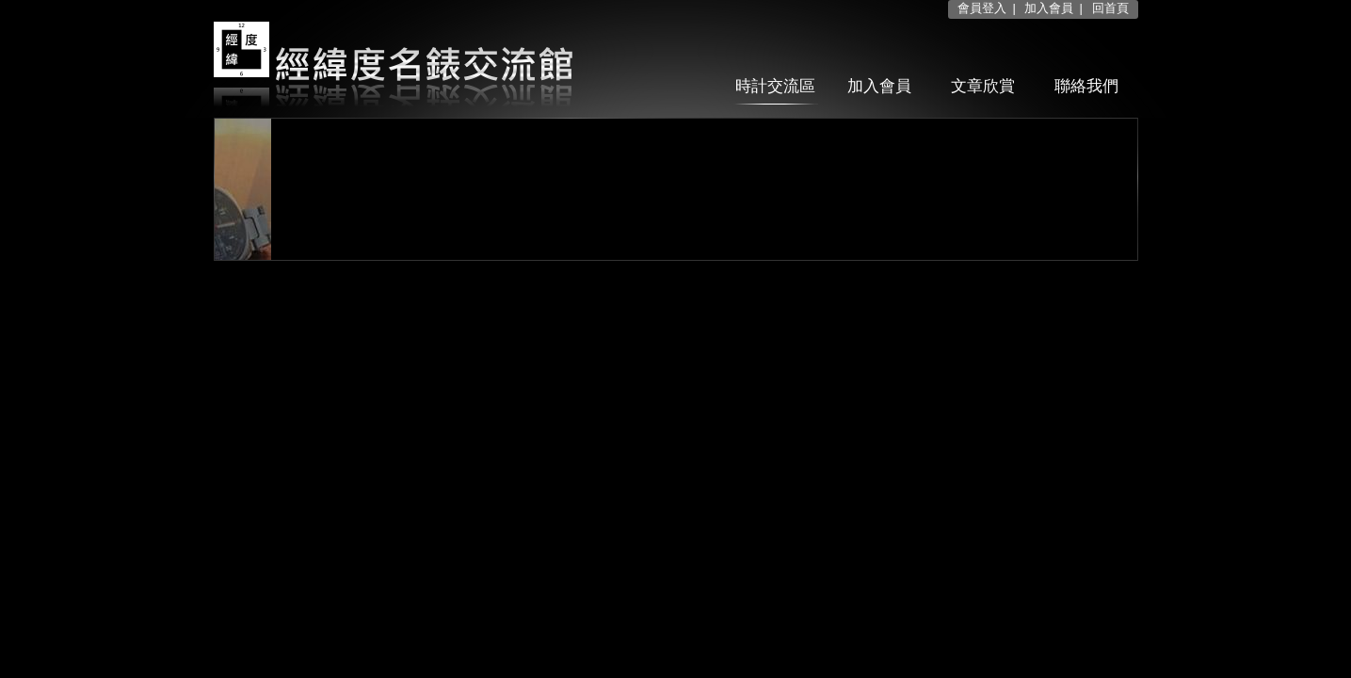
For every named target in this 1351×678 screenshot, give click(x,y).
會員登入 (981, 8)
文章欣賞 (983, 86)
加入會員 (1048, 8)
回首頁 (1110, 8)
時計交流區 (775, 86)
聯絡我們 (1086, 86)
